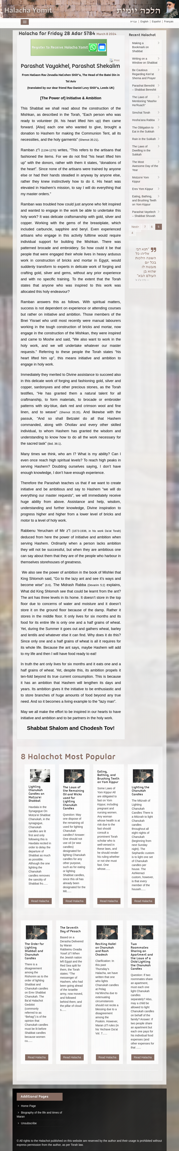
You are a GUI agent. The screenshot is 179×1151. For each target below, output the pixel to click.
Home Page (28, 1105)
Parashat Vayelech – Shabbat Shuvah (146, 214)
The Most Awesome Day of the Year (146, 166)
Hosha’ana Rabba (146, 120)
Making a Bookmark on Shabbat (146, 47)
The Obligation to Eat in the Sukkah (146, 129)
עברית (133, 21)
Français (168, 21)
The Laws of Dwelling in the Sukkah (146, 150)
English (144, 21)
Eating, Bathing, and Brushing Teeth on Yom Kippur (146, 200)
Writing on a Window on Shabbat (146, 60)
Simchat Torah (146, 112)
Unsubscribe (29, 1123)
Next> (135, 226)
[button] (69, 47)
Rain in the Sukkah (146, 139)
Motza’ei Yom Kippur (146, 179)
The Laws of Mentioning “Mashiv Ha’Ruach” (146, 101)
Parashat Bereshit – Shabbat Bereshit (146, 87)
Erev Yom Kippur (146, 189)
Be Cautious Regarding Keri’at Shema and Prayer (146, 74)
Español (156, 21)
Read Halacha (40, 901)
